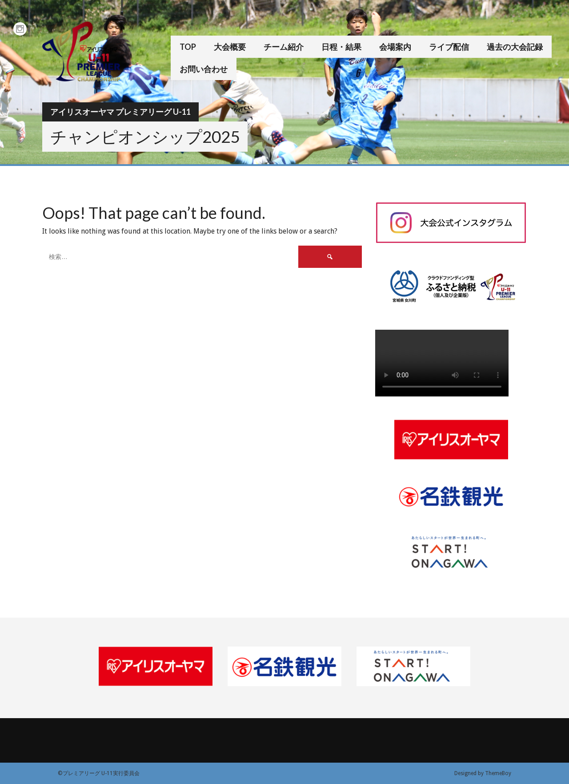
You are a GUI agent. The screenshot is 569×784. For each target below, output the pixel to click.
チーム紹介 (284, 47)
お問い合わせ (204, 69)
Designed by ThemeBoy (482, 773)
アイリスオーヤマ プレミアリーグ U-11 (120, 112)
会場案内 (395, 47)
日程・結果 (341, 47)
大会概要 (230, 47)
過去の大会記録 (515, 47)
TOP (188, 47)
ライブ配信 (449, 47)
